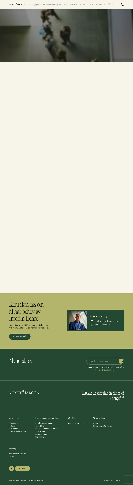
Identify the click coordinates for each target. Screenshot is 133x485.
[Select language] (110, 4)
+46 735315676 (102, 325)
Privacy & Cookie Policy (105, 370)
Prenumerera (121, 361)
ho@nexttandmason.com (107, 321)
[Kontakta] (122, 4)
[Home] (18, 4)
